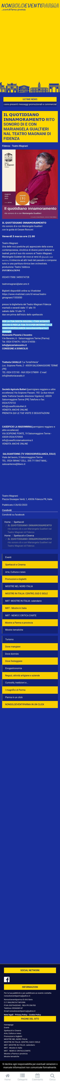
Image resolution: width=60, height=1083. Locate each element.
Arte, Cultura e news (15, 572)
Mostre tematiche (14, 629)
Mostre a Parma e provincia (19, 622)
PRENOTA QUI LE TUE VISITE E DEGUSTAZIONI (25, 413)
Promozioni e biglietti (15, 579)
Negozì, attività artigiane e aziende (22, 675)
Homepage (8, 1025)
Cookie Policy (35, 1014)
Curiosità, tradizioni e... (16, 682)
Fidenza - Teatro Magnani (15, 146)
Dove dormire (12, 654)
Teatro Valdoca (22, 267)
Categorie (22, 1077)
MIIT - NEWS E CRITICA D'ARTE (20, 615)
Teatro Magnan (9, 243)
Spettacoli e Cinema (15, 564)
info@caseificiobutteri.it (14, 406)
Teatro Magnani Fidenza (39, 304)
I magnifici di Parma (15, 690)
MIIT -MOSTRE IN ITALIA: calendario (23, 601)
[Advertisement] (30, 47)
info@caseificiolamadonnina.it (17, 440)
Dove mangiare (12, 646)
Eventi (8, 557)
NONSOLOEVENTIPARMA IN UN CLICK (24, 704)
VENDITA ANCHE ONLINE (15, 409)
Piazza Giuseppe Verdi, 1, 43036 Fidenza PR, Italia (27, 499)
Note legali (8, 1014)
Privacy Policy (21, 1014)
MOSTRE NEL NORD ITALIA (19, 586)
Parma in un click (14, 697)
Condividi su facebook (13, 514)
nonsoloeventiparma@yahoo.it (17, 996)
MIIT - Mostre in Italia (16, 608)
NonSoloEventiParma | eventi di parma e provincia (30, 8)
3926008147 (17, 1008)
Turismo (9, 639)
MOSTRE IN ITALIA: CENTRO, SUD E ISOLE (26, 593)
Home (7, 1077)
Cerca (52, 1077)
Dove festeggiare (13, 661)
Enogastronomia (13, 668)
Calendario (37, 1077)
